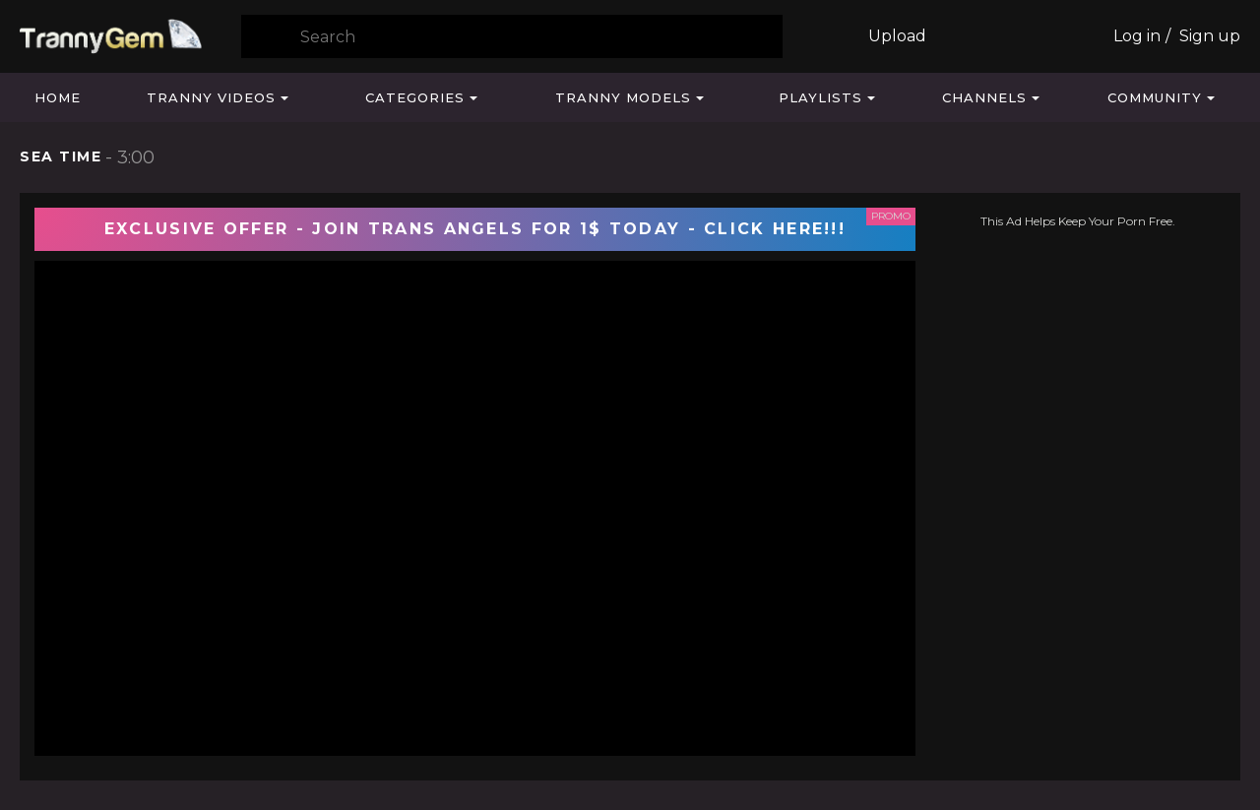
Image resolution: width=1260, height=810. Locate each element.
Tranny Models (623, 97)
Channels (984, 97)
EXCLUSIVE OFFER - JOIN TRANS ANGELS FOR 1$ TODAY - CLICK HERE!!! (475, 228)
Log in (1137, 36)
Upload (897, 36)
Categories (415, 97)
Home (57, 97)
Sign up (1209, 36)
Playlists (820, 97)
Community (1154, 97)
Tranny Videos (211, 97)
